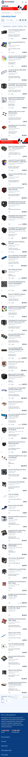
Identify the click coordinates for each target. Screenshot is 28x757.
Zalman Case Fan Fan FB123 (15, 505)
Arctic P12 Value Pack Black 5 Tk (16, 30)
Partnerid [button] (4, 746)
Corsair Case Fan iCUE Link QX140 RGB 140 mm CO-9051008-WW (17, 56)
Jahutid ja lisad (17, 12)
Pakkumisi (20, 26)
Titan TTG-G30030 (13, 494)
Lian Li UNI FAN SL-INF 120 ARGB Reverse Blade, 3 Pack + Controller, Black (17, 256)
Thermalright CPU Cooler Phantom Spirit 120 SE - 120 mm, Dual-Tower (17, 84)
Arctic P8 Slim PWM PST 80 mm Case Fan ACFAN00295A (16, 282)
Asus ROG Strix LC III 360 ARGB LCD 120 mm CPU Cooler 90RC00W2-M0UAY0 (16, 388)
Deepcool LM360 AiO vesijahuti (16, 294)
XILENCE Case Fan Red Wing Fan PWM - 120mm (17, 619)
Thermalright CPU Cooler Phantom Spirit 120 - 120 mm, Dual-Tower (17, 321)
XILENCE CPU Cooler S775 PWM (17, 569)
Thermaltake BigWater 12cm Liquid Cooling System (17, 456)
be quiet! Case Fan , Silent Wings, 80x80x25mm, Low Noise (17, 531)
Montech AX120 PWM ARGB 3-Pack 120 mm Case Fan (16, 335)
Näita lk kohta (2, 701)
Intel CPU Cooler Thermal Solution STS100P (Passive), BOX (17, 683)
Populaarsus (7, 26)
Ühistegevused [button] (6, 750)
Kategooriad (25, 2)
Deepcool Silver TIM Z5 (14, 632)
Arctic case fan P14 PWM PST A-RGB (16, 43)
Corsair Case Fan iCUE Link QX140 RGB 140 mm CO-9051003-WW (17, 307)
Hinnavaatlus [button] (5, 737)
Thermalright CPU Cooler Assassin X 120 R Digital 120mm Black (17, 216)
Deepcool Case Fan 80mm (15, 670)
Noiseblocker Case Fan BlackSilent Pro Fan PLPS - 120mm (17, 607)
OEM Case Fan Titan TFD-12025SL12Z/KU (15, 545)
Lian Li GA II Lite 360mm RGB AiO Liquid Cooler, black (17, 415)
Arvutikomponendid (5, 12)
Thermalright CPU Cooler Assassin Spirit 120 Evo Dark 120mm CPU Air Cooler (17, 228)
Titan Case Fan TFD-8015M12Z (16, 558)
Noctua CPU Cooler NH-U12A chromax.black (16, 428)
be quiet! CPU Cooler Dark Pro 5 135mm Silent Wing (16, 442)
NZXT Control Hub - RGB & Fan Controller (16, 242)
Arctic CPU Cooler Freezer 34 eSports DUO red (16, 188)
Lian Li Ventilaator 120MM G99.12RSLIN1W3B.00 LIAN (15, 348)
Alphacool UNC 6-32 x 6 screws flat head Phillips (16, 112)
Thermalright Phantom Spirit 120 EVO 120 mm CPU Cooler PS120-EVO (17, 202)
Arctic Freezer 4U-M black (15, 269)
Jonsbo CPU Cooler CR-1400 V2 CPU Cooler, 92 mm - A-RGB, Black (17, 161)
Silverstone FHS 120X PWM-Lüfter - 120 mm (17, 174)
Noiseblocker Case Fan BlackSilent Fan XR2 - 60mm (17, 595)
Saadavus (14, 26)
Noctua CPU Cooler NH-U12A (16, 362)
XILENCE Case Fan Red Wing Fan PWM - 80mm (17, 582)
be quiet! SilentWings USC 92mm (17, 469)
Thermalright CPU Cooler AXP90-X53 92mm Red (17, 126)
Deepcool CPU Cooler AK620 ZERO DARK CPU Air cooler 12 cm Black (17, 375)
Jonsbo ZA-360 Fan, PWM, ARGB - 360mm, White (17, 70)
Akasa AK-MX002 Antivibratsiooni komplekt (17, 517)
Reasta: (7, 20)
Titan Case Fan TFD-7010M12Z (16, 482)
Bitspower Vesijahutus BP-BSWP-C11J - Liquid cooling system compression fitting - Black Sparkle (17, 147)
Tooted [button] (3, 741)
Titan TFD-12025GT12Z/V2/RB (16, 644)
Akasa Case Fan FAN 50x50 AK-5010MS (16, 657)
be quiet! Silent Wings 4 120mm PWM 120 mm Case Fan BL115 (16, 98)
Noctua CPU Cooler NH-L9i (15, 402)
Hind (25, 26)
